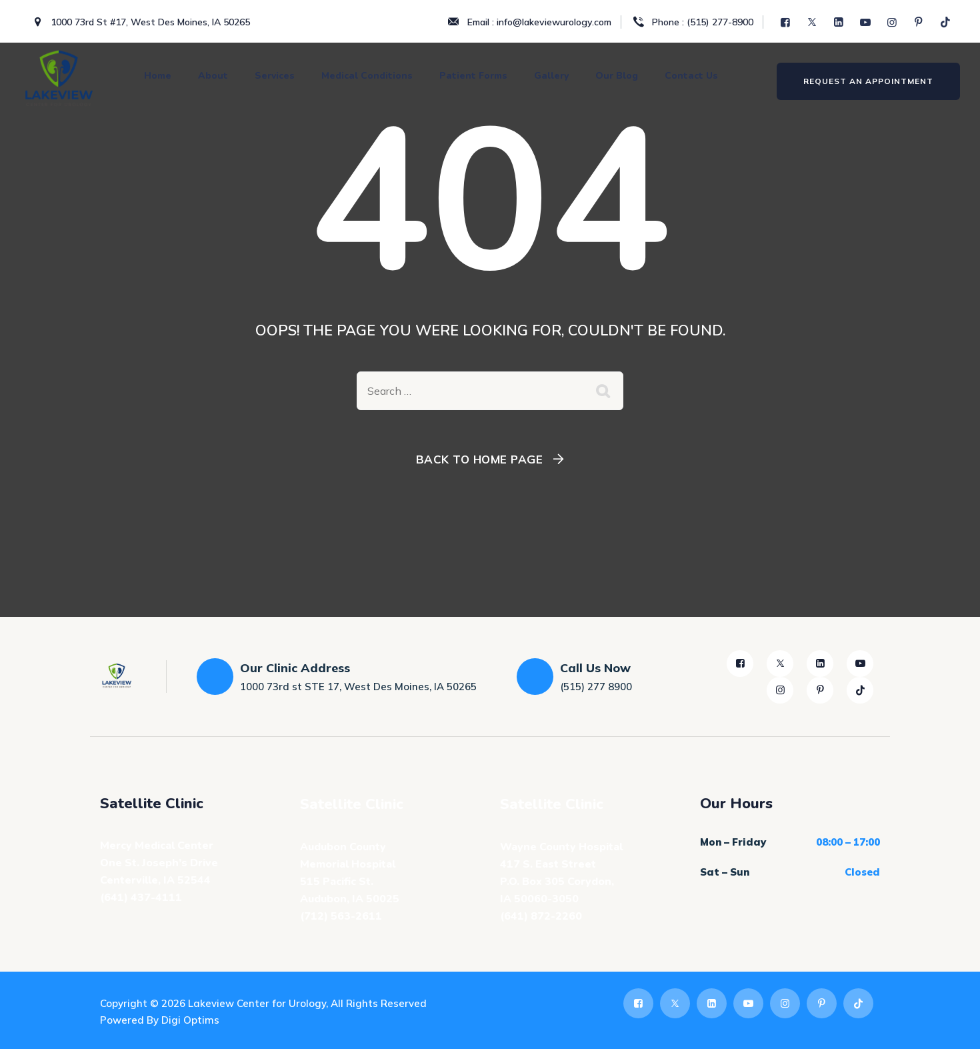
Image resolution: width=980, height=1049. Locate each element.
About (213, 75)
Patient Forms (473, 75)
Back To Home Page (479, 459)
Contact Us (691, 75)
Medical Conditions (367, 75)
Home (157, 75)
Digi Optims (190, 1020)
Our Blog (616, 75)
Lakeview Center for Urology (257, 1003)
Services (275, 75)
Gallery (551, 75)
